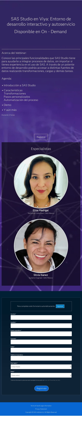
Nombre (13, 314)
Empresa (13, 338)
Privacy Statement (41, 409)
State (12, 371)
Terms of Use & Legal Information (41, 406)
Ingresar (60, 306)
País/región (14, 363)
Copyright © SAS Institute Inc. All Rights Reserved (41, 412)
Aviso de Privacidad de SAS (52, 380)
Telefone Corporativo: (17, 355)
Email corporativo (16, 330)
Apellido (13, 322)
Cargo (13, 346)
